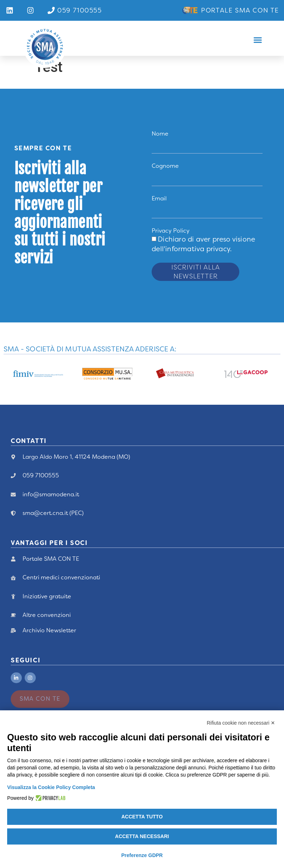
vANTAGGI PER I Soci (49, 543)
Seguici (25, 660)
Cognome (165, 166)
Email (159, 198)
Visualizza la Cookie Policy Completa (51, 787)
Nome (160, 133)
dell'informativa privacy (191, 248)
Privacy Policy (171, 230)
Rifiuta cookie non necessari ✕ (241, 723)
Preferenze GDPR (142, 855)
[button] (258, 40)
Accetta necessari (142, 836)
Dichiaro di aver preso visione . (203, 244)
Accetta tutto (142, 816)
